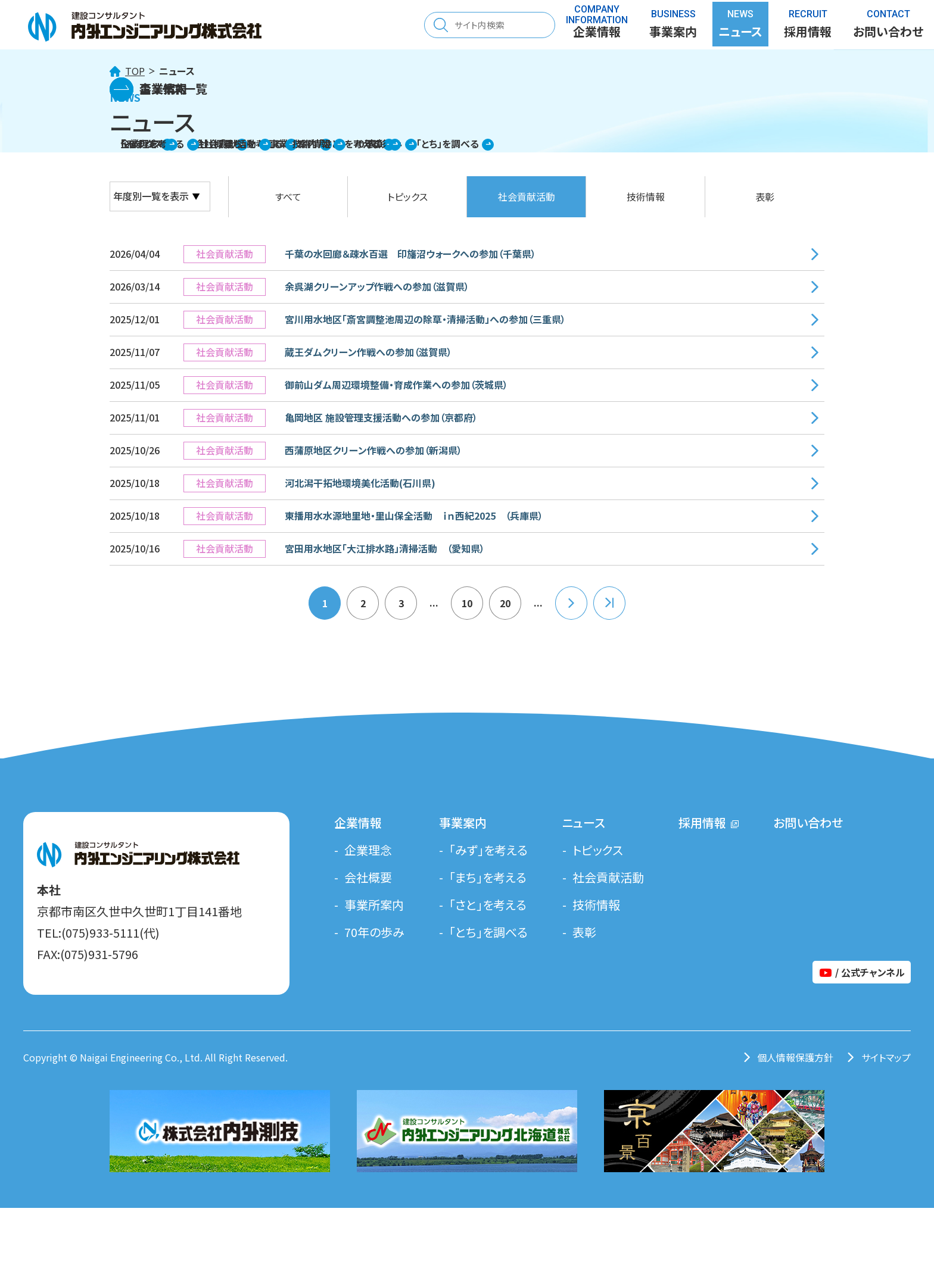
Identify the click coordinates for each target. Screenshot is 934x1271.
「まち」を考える (488, 877)
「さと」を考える (488, 904)
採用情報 (808, 27)
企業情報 (358, 822)
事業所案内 (374, 904)
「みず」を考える (488, 849)
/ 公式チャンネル (861, 972)
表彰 (764, 196)
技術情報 (646, 196)
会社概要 (368, 877)
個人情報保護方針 (795, 1057)
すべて (288, 196)
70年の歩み (374, 932)
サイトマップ (886, 1057)
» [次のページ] (571, 603)
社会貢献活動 (526, 196)
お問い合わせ (808, 822)
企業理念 (368, 849)
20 (505, 603)
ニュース (583, 822)
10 (467, 603)
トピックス (407, 196)
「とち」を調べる (488, 932)
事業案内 (463, 822)
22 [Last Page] (609, 603)
